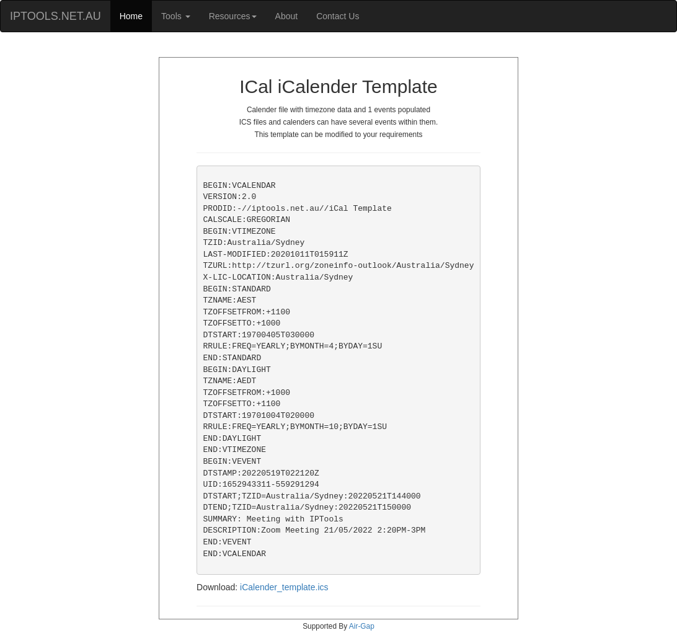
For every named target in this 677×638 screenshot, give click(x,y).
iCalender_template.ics (284, 587)
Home (131, 16)
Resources (233, 16)
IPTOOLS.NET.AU (55, 16)
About (286, 16)
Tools (175, 16)
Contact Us (337, 16)
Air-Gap (361, 626)
